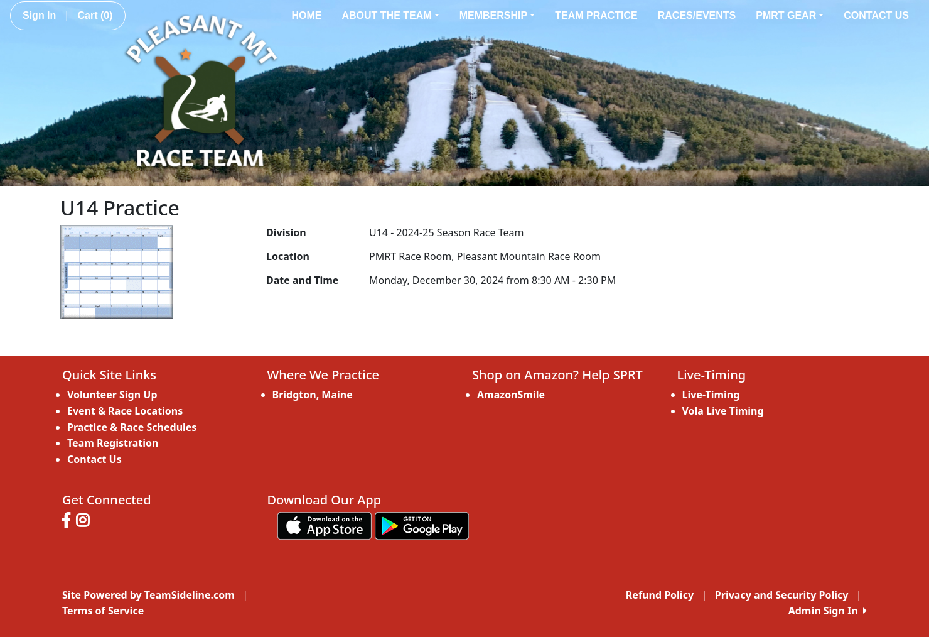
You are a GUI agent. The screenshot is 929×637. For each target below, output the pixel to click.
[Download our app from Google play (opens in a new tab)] (422, 525)
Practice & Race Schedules (131, 427)
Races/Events (697, 15)
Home (306, 15)
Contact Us (876, 15)
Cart (94, 15)
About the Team (390, 15)
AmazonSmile (511, 394)
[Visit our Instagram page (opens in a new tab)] (85, 522)
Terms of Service (103, 611)
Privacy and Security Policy (781, 595)
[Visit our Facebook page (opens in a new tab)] (69, 522)
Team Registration (112, 443)
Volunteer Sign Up (112, 394)
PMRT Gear (790, 15)
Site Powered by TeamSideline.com (148, 595)
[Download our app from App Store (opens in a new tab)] (324, 525)
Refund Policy (660, 595)
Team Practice (596, 15)
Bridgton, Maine (312, 394)
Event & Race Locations (125, 411)
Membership (497, 15)
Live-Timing (711, 394)
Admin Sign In (827, 611)
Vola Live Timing (723, 411)
